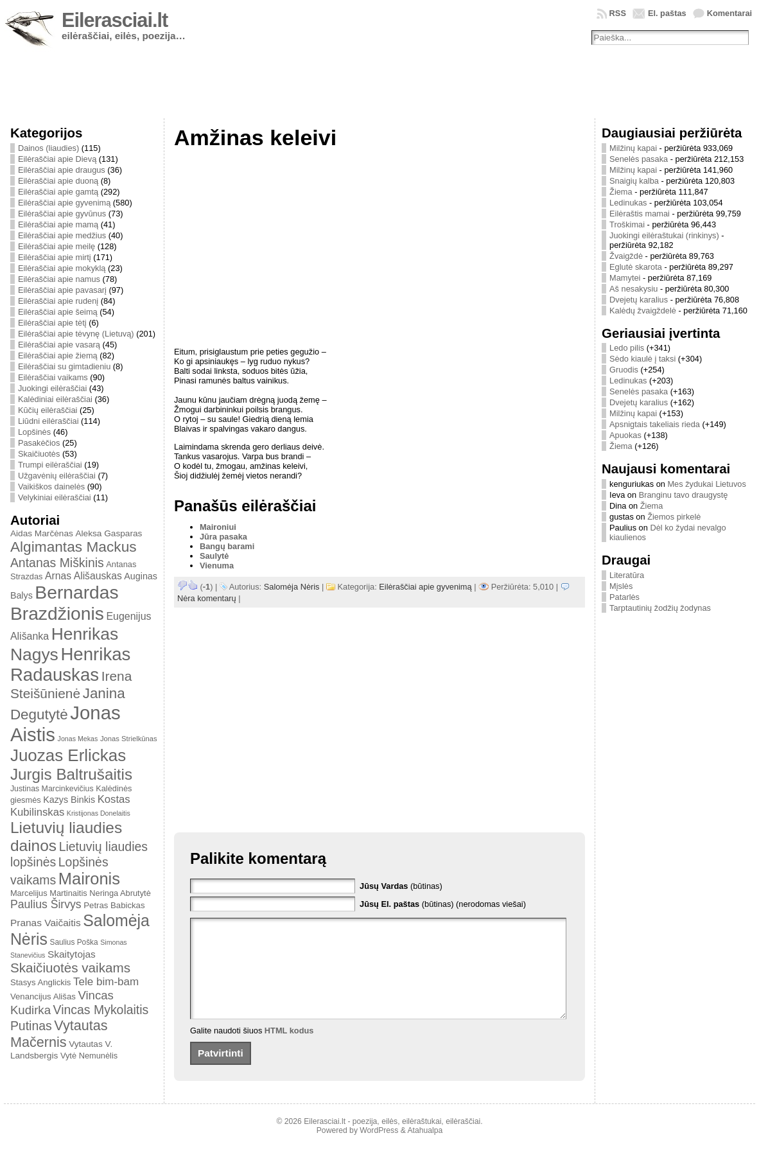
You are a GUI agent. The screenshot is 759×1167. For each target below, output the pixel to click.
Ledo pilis (626, 348)
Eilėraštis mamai (639, 213)
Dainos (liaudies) (48, 148)
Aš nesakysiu (633, 289)
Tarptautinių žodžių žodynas (660, 608)
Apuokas (625, 435)
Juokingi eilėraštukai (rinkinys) (664, 235)
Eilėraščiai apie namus (59, 279)
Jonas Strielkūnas (128, 738)
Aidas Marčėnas (41, 533)
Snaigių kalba (634, 181)
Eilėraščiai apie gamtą (58, 192)
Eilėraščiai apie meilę (56, 246)
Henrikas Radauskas (70, 664)
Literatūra (626, 575)
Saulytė (214, 556)
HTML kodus (289, 1050)
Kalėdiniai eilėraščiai (55, 399)
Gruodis (623, 369)
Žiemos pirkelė (674, 517)
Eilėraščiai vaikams (53, 377)
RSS (617, 13)
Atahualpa (424, 1149)
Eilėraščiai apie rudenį (58, 301)
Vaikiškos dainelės (51, 486)
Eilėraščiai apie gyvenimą (64, 202)
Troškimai (627, 224)
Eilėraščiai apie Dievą (57, 159)
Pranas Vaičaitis (45, 922)
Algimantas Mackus (73, 546)
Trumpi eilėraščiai (50, 464)
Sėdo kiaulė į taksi (642, 359)
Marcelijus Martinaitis (48, 893)
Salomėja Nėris (292, 587)
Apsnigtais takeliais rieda (654, 424)
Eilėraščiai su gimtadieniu (64, 366)
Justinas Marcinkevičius (52, 788)
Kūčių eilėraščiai (47, 410)
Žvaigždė (626, 256)
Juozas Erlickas (68, 755)
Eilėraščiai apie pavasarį (62, 290)
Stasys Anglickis (40, 982)
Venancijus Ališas (43, 996)
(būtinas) (401, 886)
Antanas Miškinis (57, 563)
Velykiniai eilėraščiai (54, 497)
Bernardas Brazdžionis (64, 603)
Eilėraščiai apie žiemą (58, 355)
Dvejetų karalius (638, 299)
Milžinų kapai (633, 148)
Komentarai (729, 13)
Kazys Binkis (69, 799)
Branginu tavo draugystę (683, 495)
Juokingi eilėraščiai (52, 388)
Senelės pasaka (638, 159)
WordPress (379, 1149)
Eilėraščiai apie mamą (58, 224)
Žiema (620, 192)
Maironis (89, 879)
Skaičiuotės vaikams (70, 967)
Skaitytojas (72, 954)
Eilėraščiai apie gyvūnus (62, 213)
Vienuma (217, 565)
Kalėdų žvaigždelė (642, 310)
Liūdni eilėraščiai (48, 421)
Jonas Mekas (78, 738)
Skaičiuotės (39, 454)
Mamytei (624, 278)
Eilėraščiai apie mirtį (54, 257)
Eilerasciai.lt (115, 20)
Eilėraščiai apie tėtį (52, 323)
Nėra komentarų (206, 598)
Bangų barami (227, 546)
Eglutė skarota (635, 267)
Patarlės (624, 597)
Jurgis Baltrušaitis (71, 774)
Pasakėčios (39, 443)
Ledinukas (628, 202)
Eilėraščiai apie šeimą (58, 312)
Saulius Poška (73, 942)
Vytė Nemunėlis (89, 1055)
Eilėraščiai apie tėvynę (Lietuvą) (76, 333)
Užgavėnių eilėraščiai (57, 475)
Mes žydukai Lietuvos (706, 484)
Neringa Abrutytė (120, 893)
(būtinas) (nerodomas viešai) (443, 904)
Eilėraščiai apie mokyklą (62, 268)
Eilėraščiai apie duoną (58, 181)
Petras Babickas (113, 905)
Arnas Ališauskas (83, 575)
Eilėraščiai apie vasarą (59, 344)
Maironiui (218, 527)
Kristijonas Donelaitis (98, 813)
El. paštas (667, 13)
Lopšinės (34, 432)
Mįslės (620, 586)
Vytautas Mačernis (59, 1033)
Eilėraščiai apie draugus (61, 170)
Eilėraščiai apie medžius (62, 235)
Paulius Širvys (46, 904)
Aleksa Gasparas (108, 533)
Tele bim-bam (106, 982)
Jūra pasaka (223, 536)
